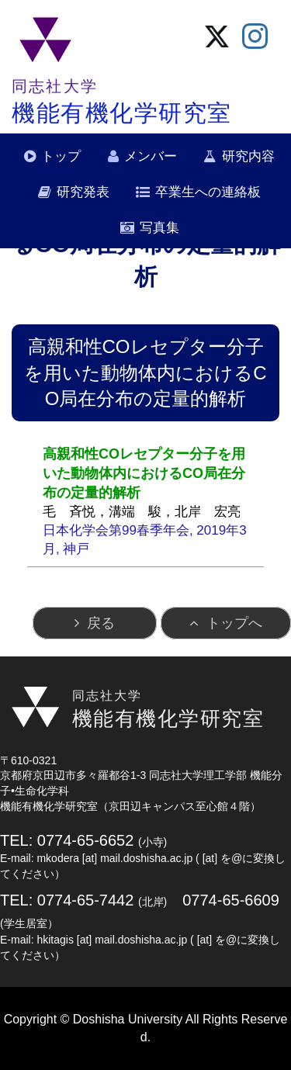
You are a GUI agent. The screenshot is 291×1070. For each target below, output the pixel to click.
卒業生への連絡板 (208, 192)
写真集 (159, 227)
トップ (61, 156)
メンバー (150, 156)
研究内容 (248, 156)
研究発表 (83, 192)
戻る (101, 623)
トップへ (234, 623)
